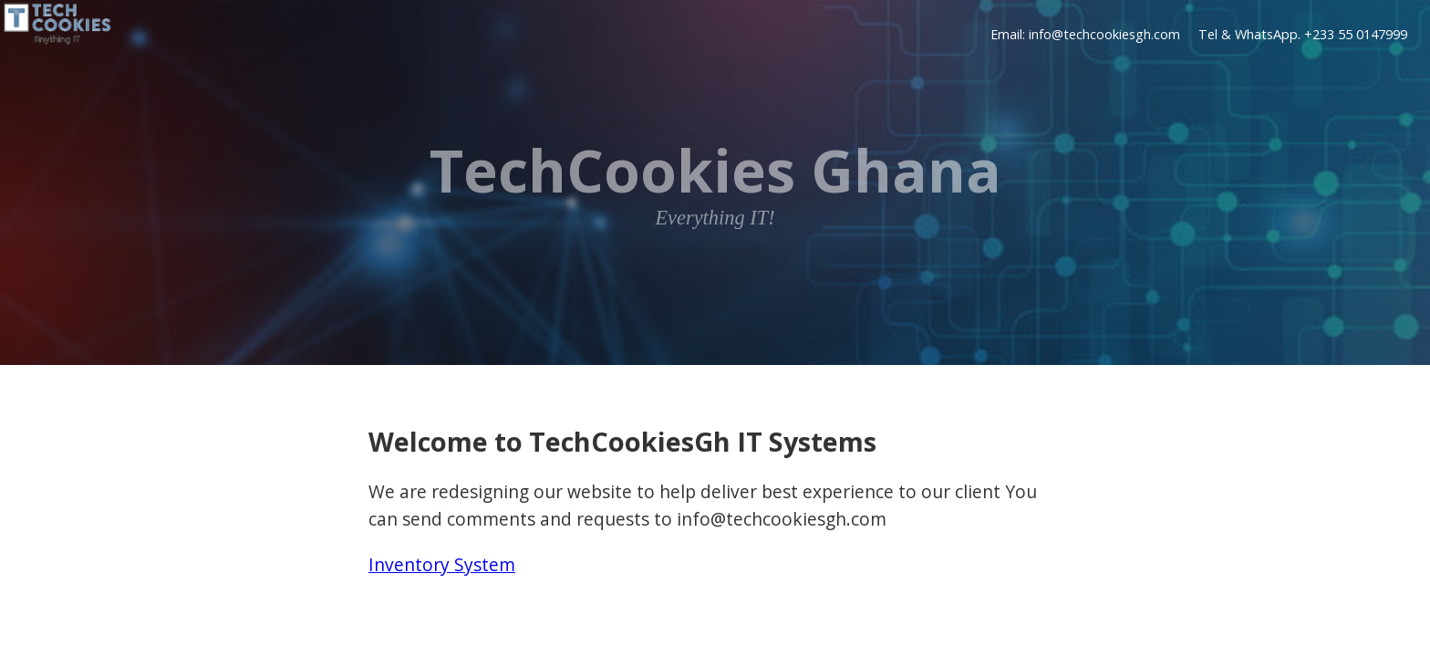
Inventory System (441, 564)
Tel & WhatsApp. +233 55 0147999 (1302, 35)
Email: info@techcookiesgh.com (1085, 35)
